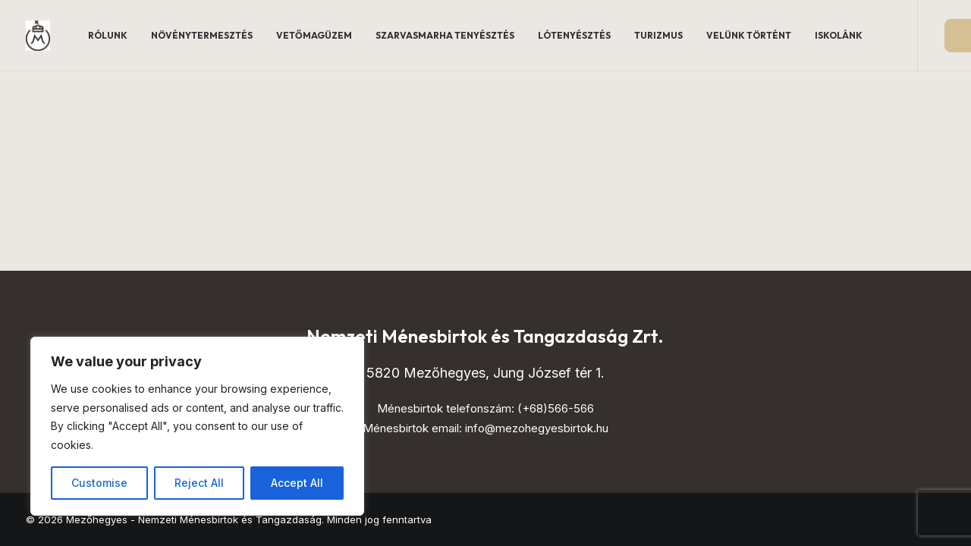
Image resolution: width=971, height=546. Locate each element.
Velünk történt (748, 35)
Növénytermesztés (202, 35)
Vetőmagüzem (314, 35)
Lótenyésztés (574, 35)
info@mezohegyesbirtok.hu (536, 428)
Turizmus (658, 35)
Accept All (297, 482)
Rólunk (107, 35)
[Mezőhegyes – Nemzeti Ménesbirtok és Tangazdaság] (38, 35)
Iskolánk (839, 35)
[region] (197, 426)
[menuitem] (107, 35)
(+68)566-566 (555, 408)
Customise (99, 482)
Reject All (199, 482)
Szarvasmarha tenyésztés (445, 35)
